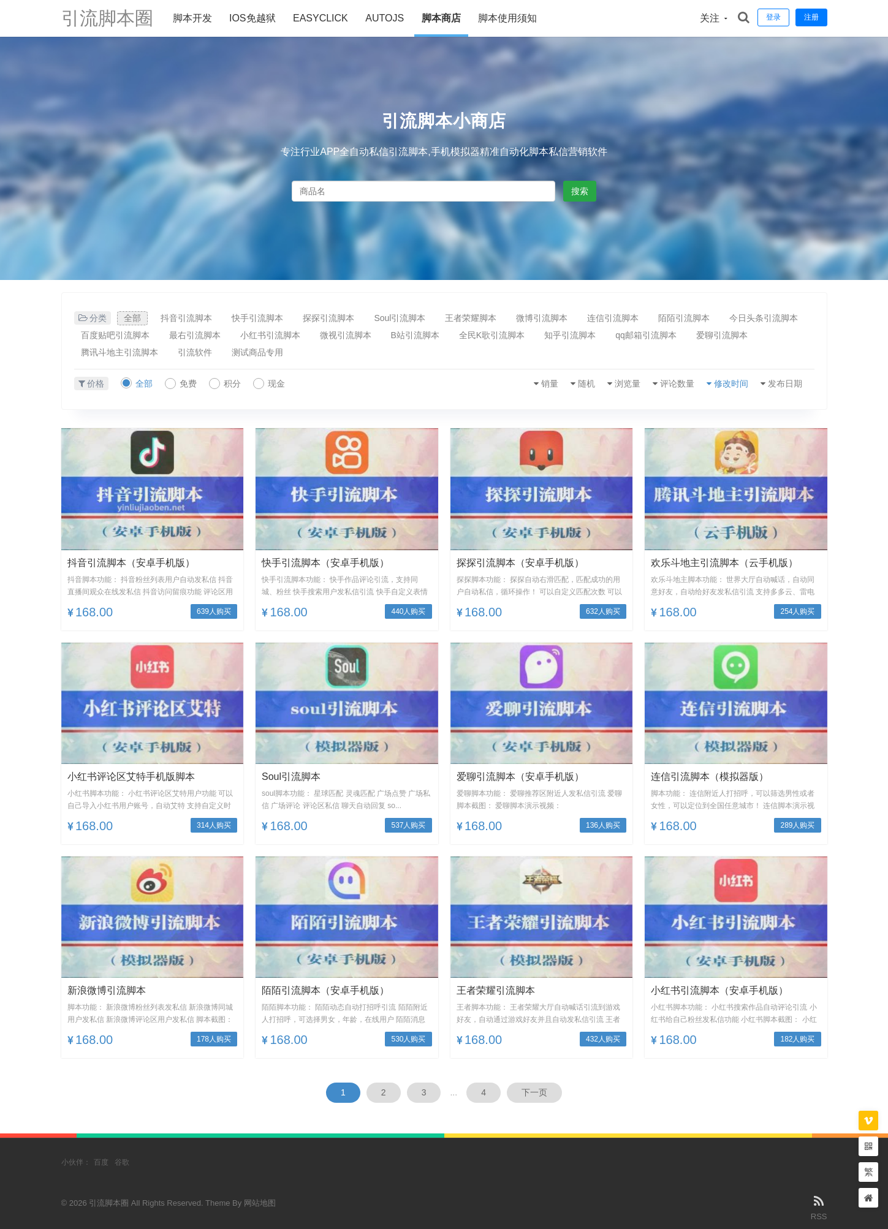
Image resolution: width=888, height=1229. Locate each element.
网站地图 (260, 1203)
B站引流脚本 (415, 335)
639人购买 (214, 611)
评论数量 (677, 383)
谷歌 (122, 1162)
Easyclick (320, 18)
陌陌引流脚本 (684, 318)
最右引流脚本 (195, 335)
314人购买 (214, 825)
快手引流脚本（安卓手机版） (325, 563)
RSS (819, 1206)
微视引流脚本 (345, 335)
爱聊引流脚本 (722, 335)
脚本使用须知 (507, 18)
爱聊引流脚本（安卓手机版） (520, 776)
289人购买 (797, 825)
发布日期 (785, 383)
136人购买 (603, 825)
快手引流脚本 (257, 318)
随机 (586, 383)
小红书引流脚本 (270, 335)
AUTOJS (384, 18)
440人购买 (408, 611)
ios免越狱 (252, 18)
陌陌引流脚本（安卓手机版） (325, 990)
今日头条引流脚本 (763, 318)
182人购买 (797, 1039)
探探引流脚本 (328, 318)
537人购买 (408, 825)
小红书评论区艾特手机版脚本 (131, 776)
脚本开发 (192, 18)
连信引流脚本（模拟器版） (709, 776)
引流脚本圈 (107, 18)
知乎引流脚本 (570, 335)
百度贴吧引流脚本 (115, 335)
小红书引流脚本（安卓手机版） (719, 990)
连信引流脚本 (613, 318)
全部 (132, 318)
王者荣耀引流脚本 (496, 990)
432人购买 (603, 1039)
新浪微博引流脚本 (106, 990)
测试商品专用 (257, 352)
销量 (549, 383)
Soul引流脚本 (399, 318)
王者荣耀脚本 (470, 318)
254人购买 (797, 611)
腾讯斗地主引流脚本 (119, 352)
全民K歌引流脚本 (492, 335)
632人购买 (603, 611)
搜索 (579, 191)
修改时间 (731, 383)
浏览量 (627, 383)
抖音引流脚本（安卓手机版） (131, 563)
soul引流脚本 (291, 776)
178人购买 (214, 1039)
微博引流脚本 (541, 318)
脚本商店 (441, 18)
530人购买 (408, 1039)
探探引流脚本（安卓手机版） (520, 563)
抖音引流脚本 (186, 318)
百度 (101, 1162)
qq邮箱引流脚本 (646, 335)
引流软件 (195, 352)
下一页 (534, 1092)
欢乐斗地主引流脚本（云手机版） (724, 563)
